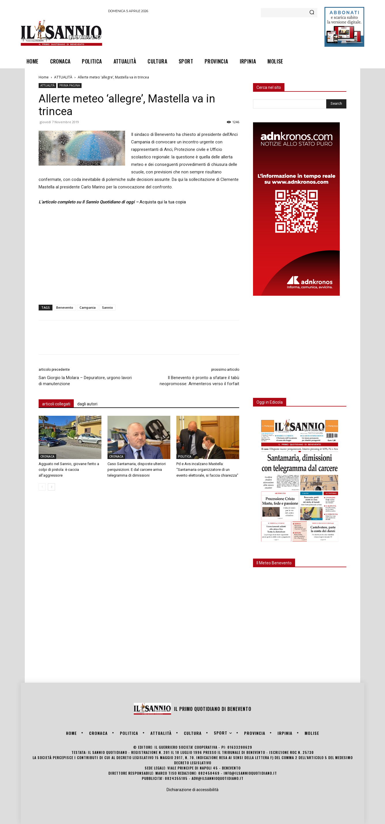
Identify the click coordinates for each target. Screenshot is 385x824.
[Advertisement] (213, 33)
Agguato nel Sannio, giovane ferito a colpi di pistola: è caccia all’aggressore (69, 469)
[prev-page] (42, 486)
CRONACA (47, 456)
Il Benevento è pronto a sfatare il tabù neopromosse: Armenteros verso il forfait (199, 380)
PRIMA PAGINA (69, 85)
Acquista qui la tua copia (162, 202)
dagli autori (87, 404)
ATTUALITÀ (63, 77)
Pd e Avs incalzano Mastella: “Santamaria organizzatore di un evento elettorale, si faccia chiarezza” (207, 469)
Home (44, 77)
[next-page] (51, 486)
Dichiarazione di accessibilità (192, 789)
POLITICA (184, 456)
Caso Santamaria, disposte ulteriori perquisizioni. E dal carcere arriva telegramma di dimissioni (136, 469)
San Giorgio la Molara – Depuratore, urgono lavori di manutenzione (85, 380)
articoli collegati (56, 404)
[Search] (311, 12)
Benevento (64, 307)
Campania (88, 307)
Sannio (107, 307)
